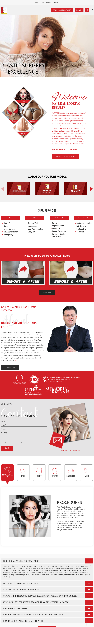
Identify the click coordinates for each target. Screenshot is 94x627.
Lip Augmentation (11, 232)
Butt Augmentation (35, 229)
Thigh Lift (80, 232)
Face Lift (7, 223)
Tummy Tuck (33, 223)
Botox (6, 226)
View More (47, 292)
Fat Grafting (81, 226)
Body (35, 218)
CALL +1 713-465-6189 (70, 450)
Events (48, 2)
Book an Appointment (62, 10)
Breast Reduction (59, 231)
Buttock (83, 218)
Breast (59, 218)
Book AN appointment (65, 156)
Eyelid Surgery (9, 229)
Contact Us (39, 2)
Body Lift (31, 232)
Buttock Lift (81, 229)
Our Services (47, 210)
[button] (90, 189)
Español (79, 10)
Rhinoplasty (8, 235)
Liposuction (32, 226)
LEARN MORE (10, 367)
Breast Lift (56, 229)
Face (10, 218)
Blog (56, 2)
